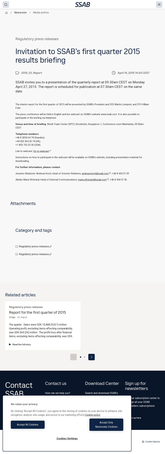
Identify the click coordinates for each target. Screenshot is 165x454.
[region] (67, 425)
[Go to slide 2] (84, 357)
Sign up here (133, 417)
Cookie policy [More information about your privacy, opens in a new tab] (92, 419)
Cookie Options (151, 441)
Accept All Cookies (38, 426)
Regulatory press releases (35, 246)
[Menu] (159, 4)
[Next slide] (91, 357)
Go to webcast (42, 151)
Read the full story (20, 344)
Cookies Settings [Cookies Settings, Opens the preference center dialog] (67, 438)
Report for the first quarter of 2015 (37, 312)
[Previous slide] (73, 357)
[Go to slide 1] (80, 357)
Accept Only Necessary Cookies (96, 426)
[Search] (6, 4)
